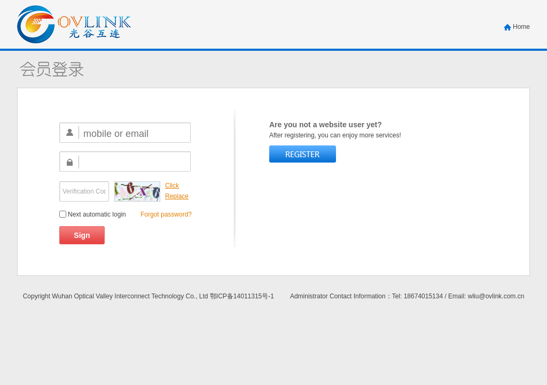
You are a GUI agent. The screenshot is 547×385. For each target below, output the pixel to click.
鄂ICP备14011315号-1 (242, 296)
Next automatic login (92, 214)
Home (521, 26)
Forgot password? (166, 214)
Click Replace (177, 191)
